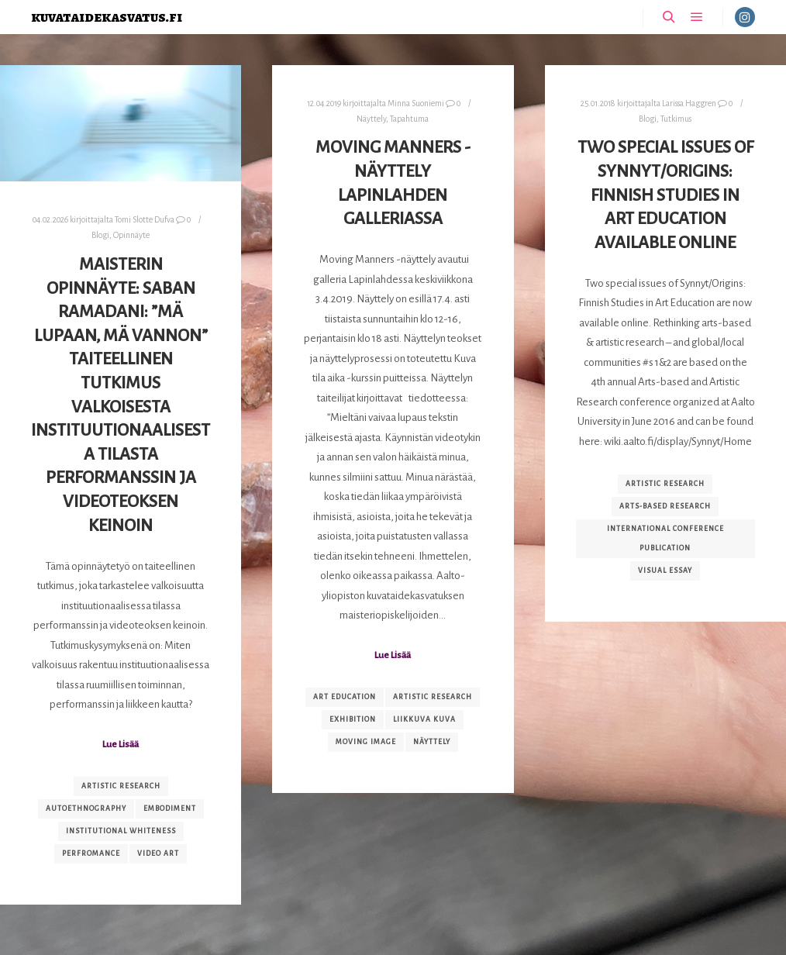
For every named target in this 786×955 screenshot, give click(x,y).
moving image (366, 742)
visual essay (665, 570)
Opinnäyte (131, 235)
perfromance (91, 853)
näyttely (431, 742)
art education (344, 697)
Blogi (100, 235)
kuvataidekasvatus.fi (106, 16)
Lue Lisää (120, 744)
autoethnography (86, 808)
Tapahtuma (409, 119)
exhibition (352, 719)
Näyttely (371, 119)
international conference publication (665, 538)
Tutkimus (675, 119)
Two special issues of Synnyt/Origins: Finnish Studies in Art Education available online (665, 194)
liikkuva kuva (424, 719)
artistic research (120, 786)
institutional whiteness (121, 831)
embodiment (169, 808)
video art (158, 853)
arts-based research (665, 506)
